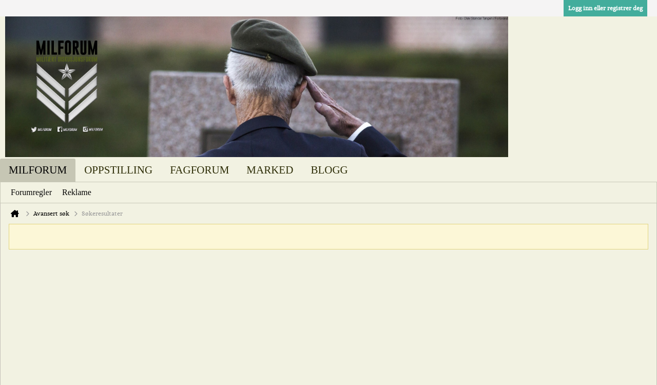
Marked (269, 170)
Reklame (76, 192)
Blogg (329, 170)
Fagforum (199, 170)
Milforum (38, 170)
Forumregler (31, 192)
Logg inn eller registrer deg (605, 8)
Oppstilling (118, 170)
